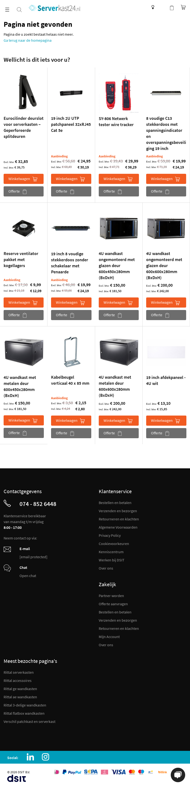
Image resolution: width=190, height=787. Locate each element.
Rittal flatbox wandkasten (24, 713)
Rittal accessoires (18, 680)
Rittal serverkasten (19, 672)
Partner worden (111, 595)
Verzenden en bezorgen (118, 510)
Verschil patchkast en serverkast (29, 721)
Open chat (28, 575)
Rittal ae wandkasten (20, 696)
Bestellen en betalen (115, 502)
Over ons (106, 568)
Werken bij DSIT (111, 560)
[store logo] (54, 8)
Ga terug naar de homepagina (28, 40)
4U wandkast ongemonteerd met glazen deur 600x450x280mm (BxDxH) (117, 265)
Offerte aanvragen (113, 603)
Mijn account (162, 7)
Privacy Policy (110, 535)
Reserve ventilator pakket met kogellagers (21, 259)
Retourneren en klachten (119, 519)
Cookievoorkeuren (114, 543)
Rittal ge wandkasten (20, 688)
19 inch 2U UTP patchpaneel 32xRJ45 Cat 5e (71, 124)
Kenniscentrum (151, 7)
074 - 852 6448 (38, 504)
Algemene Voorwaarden (118, 527)
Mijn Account (109, 636)
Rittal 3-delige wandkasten (25, 705)
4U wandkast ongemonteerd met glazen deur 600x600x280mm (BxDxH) (164, 265)
